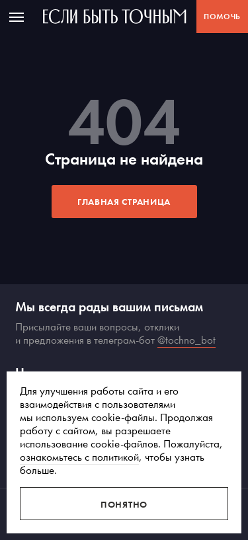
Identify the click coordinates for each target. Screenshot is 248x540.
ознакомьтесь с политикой (79, 456)
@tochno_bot (186, 339)
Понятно (124, 504)
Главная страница (124, 202)
